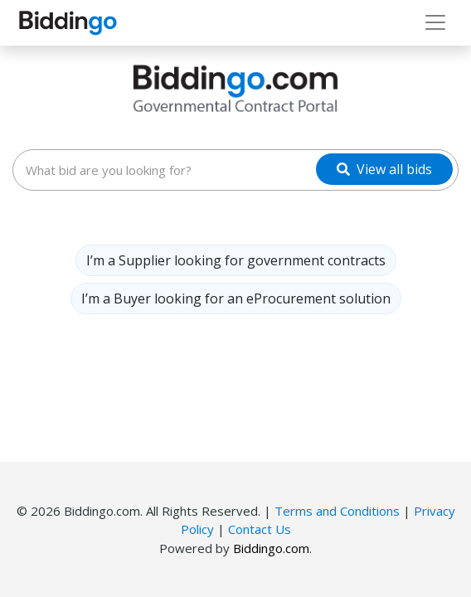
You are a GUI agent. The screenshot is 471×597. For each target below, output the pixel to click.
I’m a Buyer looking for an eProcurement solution (236, 298)
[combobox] (235, 170)
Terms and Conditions (337, 510)
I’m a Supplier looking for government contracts (236, 260)
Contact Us (259, 529)
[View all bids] (384, 169)
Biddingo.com (271, 548)
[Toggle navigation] (435, 22)
